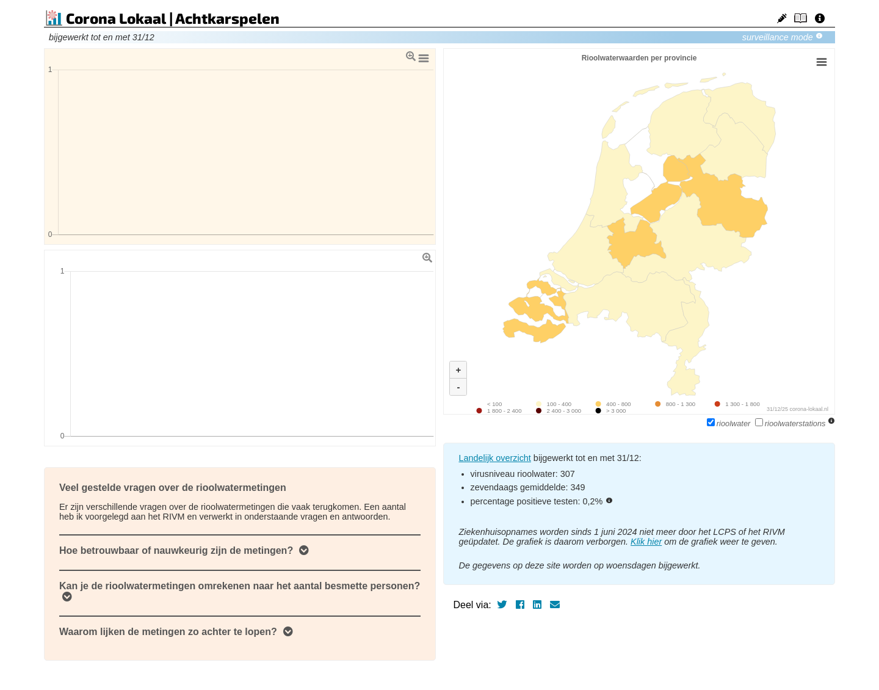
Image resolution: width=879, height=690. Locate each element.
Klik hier (646, 542)
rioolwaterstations (791, 423)
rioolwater (730, 423)
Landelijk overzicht (494, 458)
